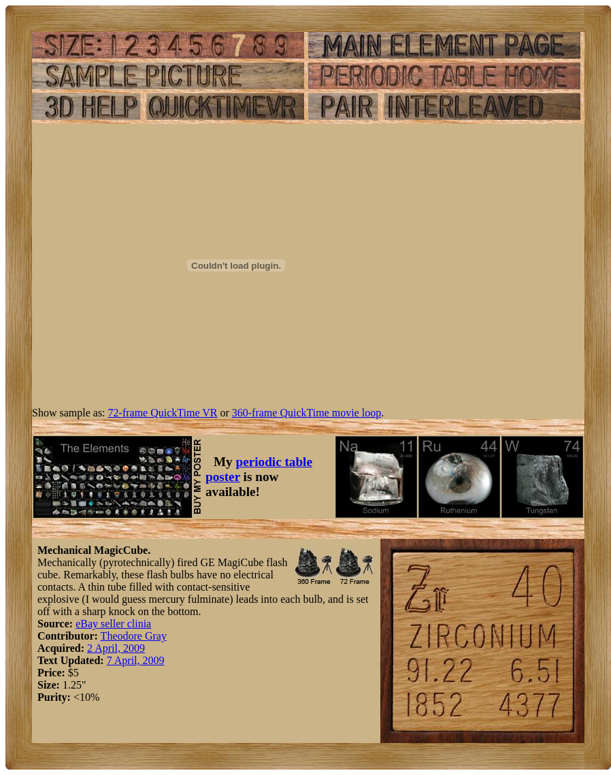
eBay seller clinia (113, 623)
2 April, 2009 (116, 648)
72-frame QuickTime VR (163, 412)
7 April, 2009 (136, 660)
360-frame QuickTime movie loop (306, 412)
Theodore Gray (134, 636)
